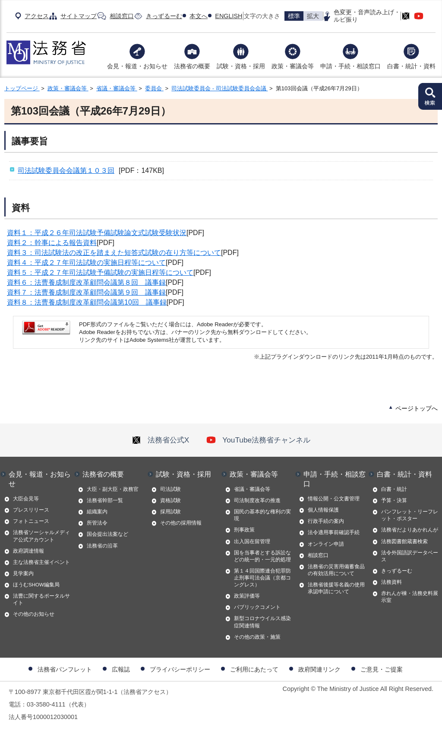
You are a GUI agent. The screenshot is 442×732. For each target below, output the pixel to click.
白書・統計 (394, 489)
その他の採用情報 (181, 522)
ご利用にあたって (254, 669)
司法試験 (170, 489)
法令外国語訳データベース (409, 556)
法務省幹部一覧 (105, 500)
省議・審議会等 (116, 88)
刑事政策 (244, 529)
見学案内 (23, 573)
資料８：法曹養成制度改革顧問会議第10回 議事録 (87, 302)
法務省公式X (160, 440)
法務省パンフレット (65, 669)
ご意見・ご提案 (381, 669)
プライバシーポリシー (180, 669)
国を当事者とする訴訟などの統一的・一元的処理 (262, 556)
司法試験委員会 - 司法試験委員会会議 (219, 88)
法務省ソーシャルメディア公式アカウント (41, 536)
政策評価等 (247, 595)
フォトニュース (31, 521)
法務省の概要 (192, 66)
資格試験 (170, 500)
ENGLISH (228, 16)
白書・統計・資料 (411, 66)
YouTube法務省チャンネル (258, 440)
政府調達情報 (28, 551)
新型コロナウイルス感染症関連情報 (262, 622)
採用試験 (170, 511)
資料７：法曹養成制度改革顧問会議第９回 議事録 (86, 292)
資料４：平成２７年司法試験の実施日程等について (86, 262)
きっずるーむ (164, 16)
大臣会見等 (26, 498)
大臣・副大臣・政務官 (113, 489)
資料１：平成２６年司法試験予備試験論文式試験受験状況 (96, 232)
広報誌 (121, 669)
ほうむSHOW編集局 (36, 584)
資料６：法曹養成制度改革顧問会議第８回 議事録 (86, 282)
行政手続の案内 (326, 521)
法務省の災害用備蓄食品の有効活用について (336, 570)
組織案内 (97, 511)
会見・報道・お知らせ (137, 66)
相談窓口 (122, 16)
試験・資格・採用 (241, 66)
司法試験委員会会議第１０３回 (66, 170)
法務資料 (391, 582)
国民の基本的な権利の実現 (262, 515)
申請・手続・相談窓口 (350, 66)
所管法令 (97, 522)
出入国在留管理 (252, 541)
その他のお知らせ (33, 614)
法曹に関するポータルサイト (41, 599)
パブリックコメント (257, 607)
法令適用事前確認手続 (334, 532)
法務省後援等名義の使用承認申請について (336, 588)
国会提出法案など (107, 534)
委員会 (154, 88)
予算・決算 (394, 500)
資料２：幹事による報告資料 (52, 242)
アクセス (37, 16)
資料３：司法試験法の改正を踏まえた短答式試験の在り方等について (114, 252)
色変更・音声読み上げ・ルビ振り (367, 16)
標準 (294, 16)
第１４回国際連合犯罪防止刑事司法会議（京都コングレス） (262, 577)
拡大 (313, 16)
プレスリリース (31, 509)
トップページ (22, 88)
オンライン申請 (326, 544)
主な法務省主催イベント (41, 562)
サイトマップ (78, 16)
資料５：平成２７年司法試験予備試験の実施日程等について (100, 272)
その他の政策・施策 (257, 637)
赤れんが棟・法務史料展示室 (409, 597)
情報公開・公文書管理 (334, 498)
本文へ (198, 16)
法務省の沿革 (102, 545)
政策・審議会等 (293, 66)
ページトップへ (416, 408)
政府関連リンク (319, 669)
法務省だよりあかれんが (409, 529)
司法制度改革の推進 (257, 500)
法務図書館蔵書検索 (404, 541)
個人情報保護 (323, 509)
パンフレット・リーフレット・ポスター (409, 515)
